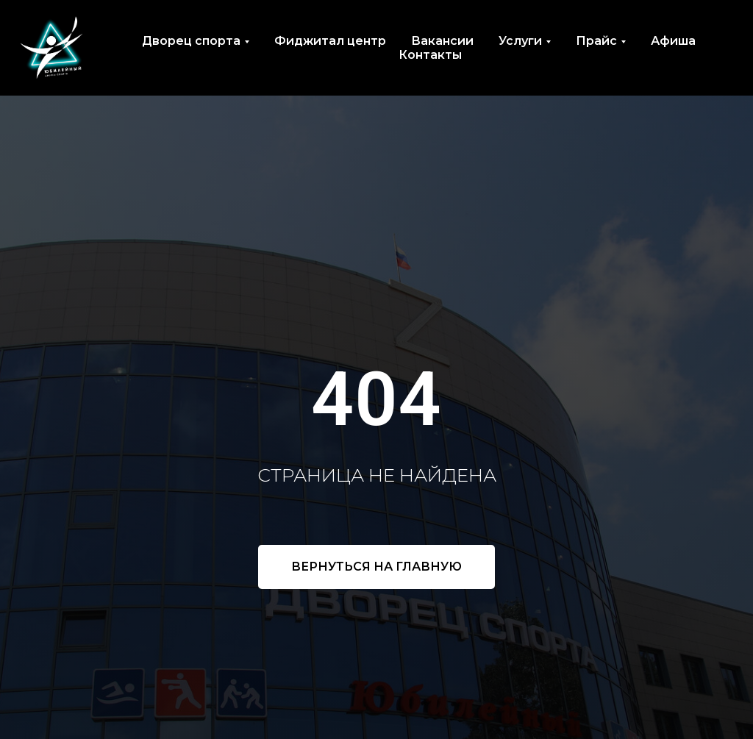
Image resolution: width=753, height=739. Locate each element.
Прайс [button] (596, 41)
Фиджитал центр (330, 41)
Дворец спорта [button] (191, 41)
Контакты (430, 55)
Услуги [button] (520, 41)
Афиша (673, 41)
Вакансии (442, 41)
